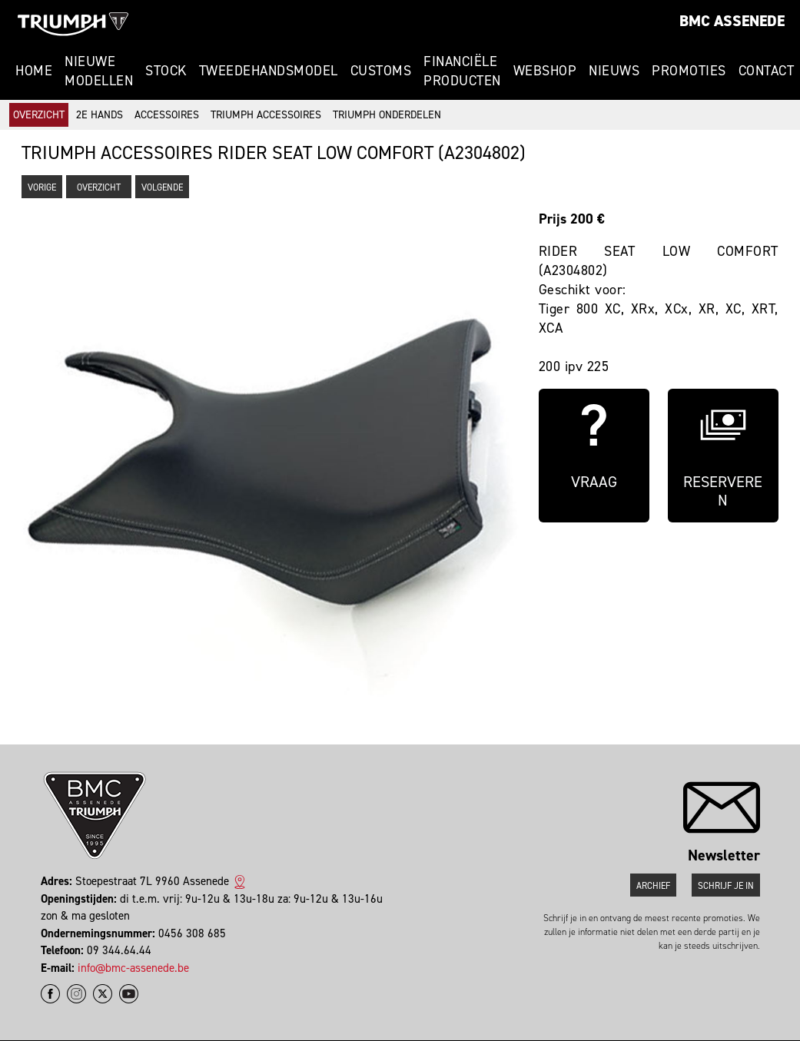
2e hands (99, 115)
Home (33, 70)
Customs (381, 70)
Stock (166, 70)
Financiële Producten (462, 71)
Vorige (42, 187)
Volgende (162, 187)
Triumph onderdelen (387, 115)
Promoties (689, 70)
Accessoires (166, 115)
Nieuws (614, 70)
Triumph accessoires (266, 115)
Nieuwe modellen (99, 71)
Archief (653, 886)
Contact (767, 70)
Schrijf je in (726, 886)
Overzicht (39, 115)
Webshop (545, 70)
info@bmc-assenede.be (133, 968)
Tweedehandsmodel (268, 70)
